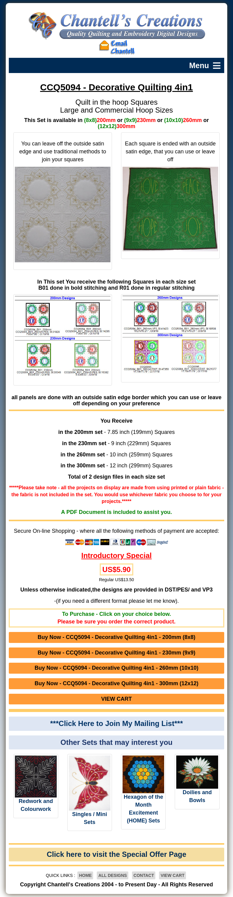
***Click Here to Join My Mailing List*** (116, 723)
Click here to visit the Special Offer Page (116, 854)
